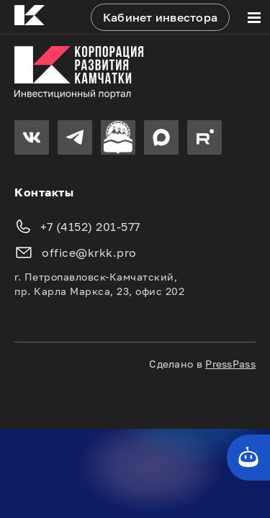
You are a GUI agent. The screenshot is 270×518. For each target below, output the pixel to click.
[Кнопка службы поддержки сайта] (248, 458)
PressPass (230, 364)
